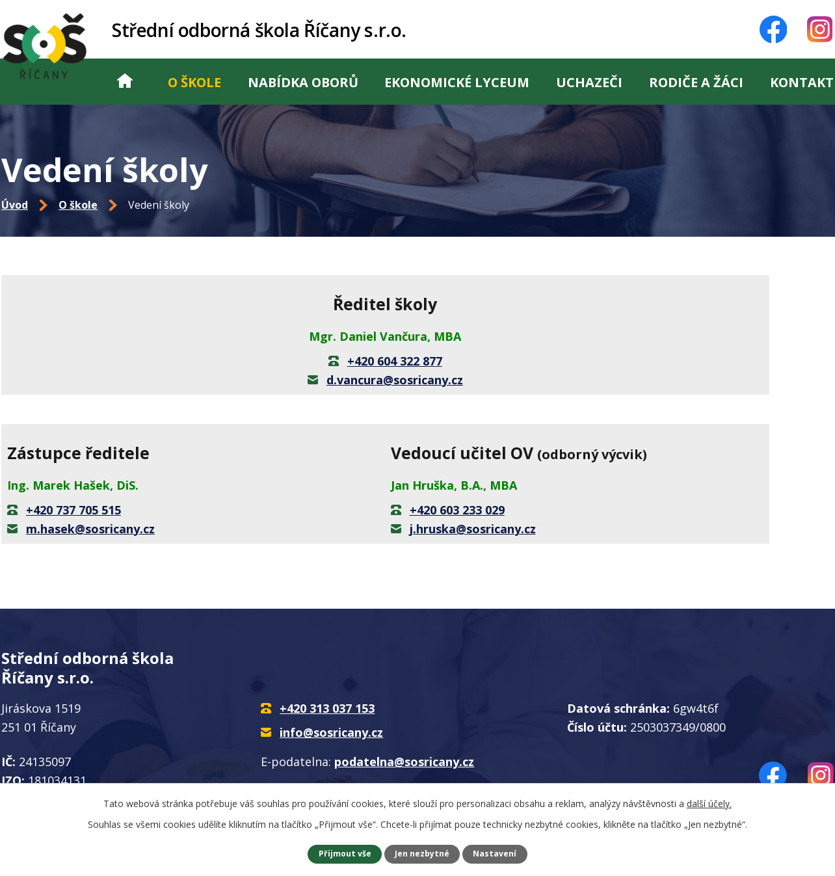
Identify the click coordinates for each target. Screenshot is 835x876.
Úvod (125, 82)
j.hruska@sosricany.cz (473, 529)
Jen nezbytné (422, 853)
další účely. (709, 803)
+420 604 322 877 (394, 361)
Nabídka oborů (303, 82)
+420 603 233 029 (457, 510)
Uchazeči (589, 82)
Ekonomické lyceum (456, 82)
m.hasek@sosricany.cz (90, 529)
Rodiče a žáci (696, 82)
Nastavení (494, 853)
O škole (194, 82)
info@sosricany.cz (331, 732)
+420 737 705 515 (73, 510)
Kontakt (802, 82)
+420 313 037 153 (327, 708)
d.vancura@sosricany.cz (394, 380)
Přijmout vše (345, 853)
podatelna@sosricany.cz (404, 761)
